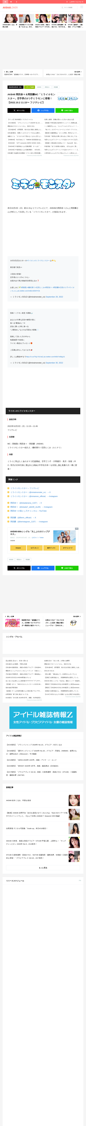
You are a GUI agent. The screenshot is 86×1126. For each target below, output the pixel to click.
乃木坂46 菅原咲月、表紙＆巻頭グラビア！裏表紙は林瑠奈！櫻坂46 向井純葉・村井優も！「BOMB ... (24, 686)
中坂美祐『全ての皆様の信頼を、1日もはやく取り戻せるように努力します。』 (62, 146)
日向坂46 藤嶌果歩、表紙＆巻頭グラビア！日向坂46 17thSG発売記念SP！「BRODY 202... (24, 679)
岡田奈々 (47, 87)
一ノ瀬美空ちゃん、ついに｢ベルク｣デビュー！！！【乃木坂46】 (62, 126)
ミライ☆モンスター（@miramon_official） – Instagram (34, 496)
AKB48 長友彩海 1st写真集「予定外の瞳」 (39, 1062)
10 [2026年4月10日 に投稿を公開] (53, 1100)
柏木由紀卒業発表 (12, 700)
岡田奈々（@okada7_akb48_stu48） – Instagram (31, 507)
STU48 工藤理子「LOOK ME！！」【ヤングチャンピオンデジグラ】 (49, 915)
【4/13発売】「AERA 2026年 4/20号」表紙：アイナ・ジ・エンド (31, 772)
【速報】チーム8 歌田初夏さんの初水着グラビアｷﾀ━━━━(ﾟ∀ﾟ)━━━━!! (24, 703)
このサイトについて (76, 2)
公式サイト (35, 537)
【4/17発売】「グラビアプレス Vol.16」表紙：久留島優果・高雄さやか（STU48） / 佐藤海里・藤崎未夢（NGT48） (41, 785)
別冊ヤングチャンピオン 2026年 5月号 (37, 905)
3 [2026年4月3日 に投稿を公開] (53, 1096)
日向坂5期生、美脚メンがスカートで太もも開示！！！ (25, 133)
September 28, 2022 (54, 297)
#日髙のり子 (63, 287)
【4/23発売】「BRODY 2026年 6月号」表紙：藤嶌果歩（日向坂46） (32, 778)
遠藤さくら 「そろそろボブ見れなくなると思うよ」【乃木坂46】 (25, 136)
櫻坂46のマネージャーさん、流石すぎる (21, 126)
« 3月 (24, 1117)
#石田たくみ (40, 287)
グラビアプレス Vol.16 (31, 1004)
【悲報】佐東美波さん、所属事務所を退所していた (61, 689)
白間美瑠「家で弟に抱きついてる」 (17, 706)
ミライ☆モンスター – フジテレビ (24, 488)
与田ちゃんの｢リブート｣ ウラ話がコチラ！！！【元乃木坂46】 (62, 150)
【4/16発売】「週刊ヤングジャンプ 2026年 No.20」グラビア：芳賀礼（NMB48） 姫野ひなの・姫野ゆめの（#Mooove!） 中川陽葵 (41, 764)
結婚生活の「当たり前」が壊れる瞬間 (57, 673)
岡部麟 (56, 87)
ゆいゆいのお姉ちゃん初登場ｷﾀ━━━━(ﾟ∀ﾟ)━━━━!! (24, 693)
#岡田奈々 (48, 287)
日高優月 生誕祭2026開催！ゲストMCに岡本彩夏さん (25, 153)
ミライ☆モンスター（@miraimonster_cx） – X (30, 492)
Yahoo (73, 977)
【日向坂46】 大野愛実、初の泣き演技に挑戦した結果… (25, 129)
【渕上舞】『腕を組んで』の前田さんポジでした (60, 686)
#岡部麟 (56, 287)
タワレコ (73, 936)
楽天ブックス (51, 548)
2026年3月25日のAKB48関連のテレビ (18, 689)
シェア (44, 110)
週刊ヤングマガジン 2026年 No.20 (36, 972)
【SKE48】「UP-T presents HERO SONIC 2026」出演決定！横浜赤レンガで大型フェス (25, 143)
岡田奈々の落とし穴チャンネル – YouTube (28, 511)
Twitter (41, 537)
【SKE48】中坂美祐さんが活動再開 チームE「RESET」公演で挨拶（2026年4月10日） (25, 146)
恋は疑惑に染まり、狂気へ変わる (17, 673)
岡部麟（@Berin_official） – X (23, 518)
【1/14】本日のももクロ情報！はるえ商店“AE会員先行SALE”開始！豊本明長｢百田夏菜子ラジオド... (63, 706)
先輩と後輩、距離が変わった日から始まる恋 (59, 119)
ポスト (20, 110)
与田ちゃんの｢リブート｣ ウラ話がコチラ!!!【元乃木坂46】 (62, 139)
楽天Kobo (66, 920)
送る (68, 110)
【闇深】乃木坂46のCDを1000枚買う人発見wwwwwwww (63, 696)
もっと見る (43, 880)
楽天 (58, 910)
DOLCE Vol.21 (49, 683)
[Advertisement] (43, 50)
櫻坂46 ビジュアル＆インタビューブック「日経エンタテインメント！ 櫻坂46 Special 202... (24, 683)
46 (11, 2)
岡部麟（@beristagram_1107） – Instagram (29, 522)
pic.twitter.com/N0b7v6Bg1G (54, 357)
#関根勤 (24, 287)
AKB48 (39, 87)
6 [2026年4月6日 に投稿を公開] (11, 1100)
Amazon (18, 548)
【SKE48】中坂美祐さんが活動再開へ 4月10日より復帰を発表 (25, 150)
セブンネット (35, 548)
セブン (44, 910)
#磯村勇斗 (31, 287)
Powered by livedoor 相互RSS (34, 155)
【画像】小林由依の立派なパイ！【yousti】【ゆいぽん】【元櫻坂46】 (62, 143)
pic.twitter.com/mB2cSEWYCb (28, 291)
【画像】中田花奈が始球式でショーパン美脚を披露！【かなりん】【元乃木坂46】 (62, 123)
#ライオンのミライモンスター (38, 260)
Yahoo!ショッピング (73, 910)
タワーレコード (67, 548)
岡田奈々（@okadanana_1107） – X (26, 503)
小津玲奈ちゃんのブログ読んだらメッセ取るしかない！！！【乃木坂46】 (62, 153)
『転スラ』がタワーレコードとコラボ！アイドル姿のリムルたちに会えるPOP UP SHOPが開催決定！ (62, 129)
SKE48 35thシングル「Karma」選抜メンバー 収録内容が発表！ (63, 693)
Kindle (37, 920)
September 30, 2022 (54, 363)
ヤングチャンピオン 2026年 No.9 (35, 988)
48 (5, 2)
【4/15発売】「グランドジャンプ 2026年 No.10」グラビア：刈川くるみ (25, 123)
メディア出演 (30, 87)
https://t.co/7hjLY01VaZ (34, 357)
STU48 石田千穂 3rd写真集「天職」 (36, 1029)
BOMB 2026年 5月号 (31, 931)
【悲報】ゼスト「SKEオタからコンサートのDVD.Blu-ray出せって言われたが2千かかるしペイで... (24, 696)
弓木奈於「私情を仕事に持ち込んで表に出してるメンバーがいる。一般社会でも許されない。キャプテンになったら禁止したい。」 (62, 136)
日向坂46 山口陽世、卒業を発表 (16, 676)
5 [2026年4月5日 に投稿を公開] (74, 1096)
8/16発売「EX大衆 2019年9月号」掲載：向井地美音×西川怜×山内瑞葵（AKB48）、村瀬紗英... (24, 710)
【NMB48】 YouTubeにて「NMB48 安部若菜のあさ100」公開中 (25, 139)
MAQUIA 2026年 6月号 (31, 1019)
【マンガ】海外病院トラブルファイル (20, 119)
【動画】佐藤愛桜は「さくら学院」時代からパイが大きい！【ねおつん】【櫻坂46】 (62, 133)
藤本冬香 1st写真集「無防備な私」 (36, 1045)
